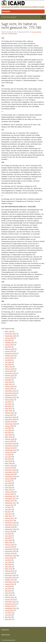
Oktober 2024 (9, 342)
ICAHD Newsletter (12, 33)
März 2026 (8, 331)
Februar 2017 (9, 518)
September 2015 (10, 556)
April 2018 (8, 487)
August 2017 (9, 505)
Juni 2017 (8, 509)
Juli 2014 (8, 586)
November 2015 (10, 551)
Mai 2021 (8, 406)
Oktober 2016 (9, 527)
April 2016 (8, 540)
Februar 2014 (9, 597)
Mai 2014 (8, 591)
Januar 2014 (9, 599)
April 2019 (8, 461)
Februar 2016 (9, 545)
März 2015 (8, 569)
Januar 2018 (9, 494)
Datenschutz (5, 635)
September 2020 (10, 424)
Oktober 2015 (9, 553)
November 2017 (10, 498)
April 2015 (8, 567)
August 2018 (9, 479)
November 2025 (10, 334)
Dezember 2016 (10, 523)
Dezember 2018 (10, 470)
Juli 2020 (8, 428)
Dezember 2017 (10, 496)
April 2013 (8, 619)
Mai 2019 (8, 459)
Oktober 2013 (9, 606)
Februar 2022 (9, 386)
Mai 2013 (8, 617)
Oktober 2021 (9, 395)
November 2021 (10, 393)
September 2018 (10, 476)
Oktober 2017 (9, 501)
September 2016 (10, 529)
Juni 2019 (8, 457)
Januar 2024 (9, 351)
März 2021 (8, 411)
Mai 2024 (8, 347)
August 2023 (9, 358)
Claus (20, 32)
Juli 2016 (8, 534)
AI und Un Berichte (36, 32)
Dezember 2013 (10, 602)
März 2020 (8, 437)
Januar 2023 (9, 371)
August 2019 (9, 452)
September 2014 (10, 582)
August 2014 (9, 584)
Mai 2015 (8, 564)
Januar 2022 (9, 389)
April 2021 (8, 408)
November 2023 (10, 353)
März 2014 (8, 595)
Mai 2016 (8, 538)
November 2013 (10, 604)
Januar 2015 (9, 573)
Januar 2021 (9, 415)
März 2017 (8, 516)
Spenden (5, 11)
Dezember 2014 (10, 575)
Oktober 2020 (9, 422)
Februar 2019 (9, 465)
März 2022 (8, 384)
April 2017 (8, 514)
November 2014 (10, 577)
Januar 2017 (9, 520)
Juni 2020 (8, 430)
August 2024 (9, 345)
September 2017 (10, 503)
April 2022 (8, 382)
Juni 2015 (8, 562)
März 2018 (8, 490)
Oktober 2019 (9, 448)
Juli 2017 (8, 507)
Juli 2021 (8, 402)
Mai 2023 (8, 364)
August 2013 (9, 610)
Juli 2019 (8, 454)
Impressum (5, 630)
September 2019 (10, 450)
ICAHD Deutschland (8, 17)
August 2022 (9, 378)
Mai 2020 (8, 432)
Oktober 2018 (9, 474)
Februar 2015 (9, 571)
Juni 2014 (8, 588)
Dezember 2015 (10, 549)
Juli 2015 (8, 560)
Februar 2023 (9, 369)
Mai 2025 (8, 340)
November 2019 (10, 446)
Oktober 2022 (9, 375)
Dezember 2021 (10, 391)
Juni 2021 (8, 404)
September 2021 (10, 397)
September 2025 (10, 336)
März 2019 (8, 463)
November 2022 (10, 373)
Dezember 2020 (10, 417)
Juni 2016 (8, 536)
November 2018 (10, 472)
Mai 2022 (8, 380)
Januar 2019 (9, 468)
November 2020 (10, 419)
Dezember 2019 (10, 443)
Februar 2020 (9, 439)
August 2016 (9, 531)
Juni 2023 (8, 362)
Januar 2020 (9, 441)
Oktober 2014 (9, 580)
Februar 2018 (9, 492)
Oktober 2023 (9, 356)
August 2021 (9, 400)
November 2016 (10, 525)
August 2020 (9, 426)
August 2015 (9, 558)
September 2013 (10, 608)
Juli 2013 (8, 613)
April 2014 (8, 593)
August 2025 (9, 338)
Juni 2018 (8, 483)
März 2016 (8, 542)
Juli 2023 (8, 360)
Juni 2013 (8, 615)
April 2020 (8, 435)
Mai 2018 (8, 485)
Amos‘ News (4, 33)
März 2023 (8, 367)
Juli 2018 (8, 481)
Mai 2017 (8, 512)
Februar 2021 (9, 413)
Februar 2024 (9, 349)
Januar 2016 (9, 547)
